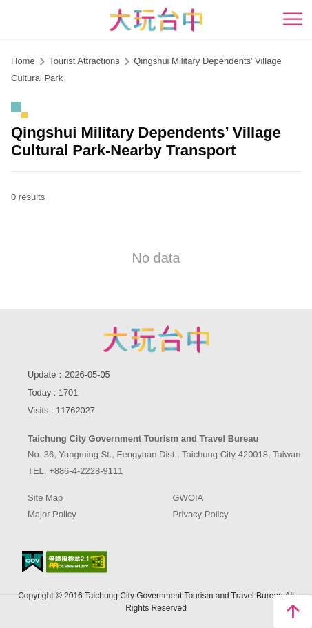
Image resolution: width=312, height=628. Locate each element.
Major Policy (52, 514)
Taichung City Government (156, 339)
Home (23, 61)
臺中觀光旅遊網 (156, 20)
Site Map (45, 497)
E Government (32, 561)
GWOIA (188, 497)
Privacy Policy (201, 514)
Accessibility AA (76, 562)
